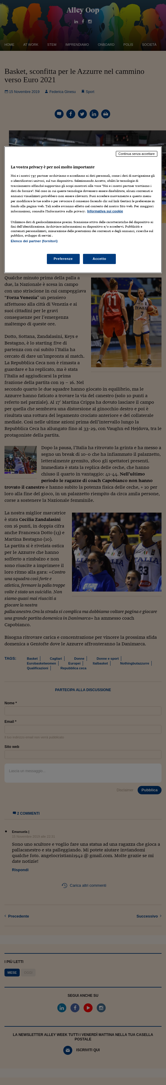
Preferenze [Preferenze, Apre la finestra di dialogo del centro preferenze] (63, 258)
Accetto (99, 258)
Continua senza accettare (137, 154)
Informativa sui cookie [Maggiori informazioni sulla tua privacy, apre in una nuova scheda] (105, 211)
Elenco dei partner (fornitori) (34, 241)
